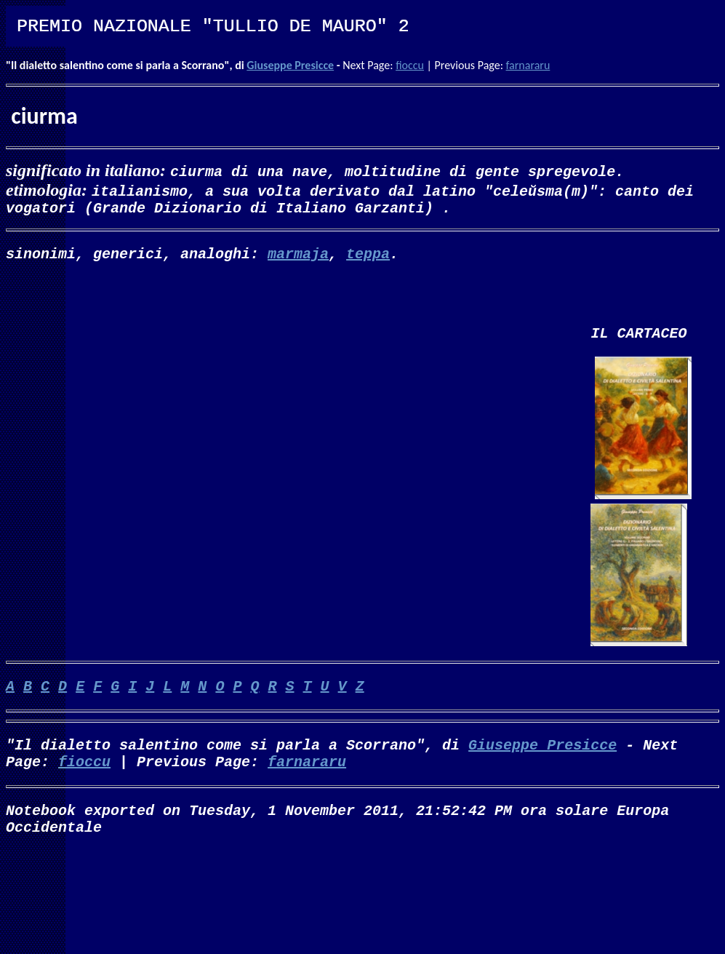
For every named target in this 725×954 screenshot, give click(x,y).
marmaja (298, 259)
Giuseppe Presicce (290, 65)
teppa (368, 259)
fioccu (410, 65)
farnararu (528, 65)
